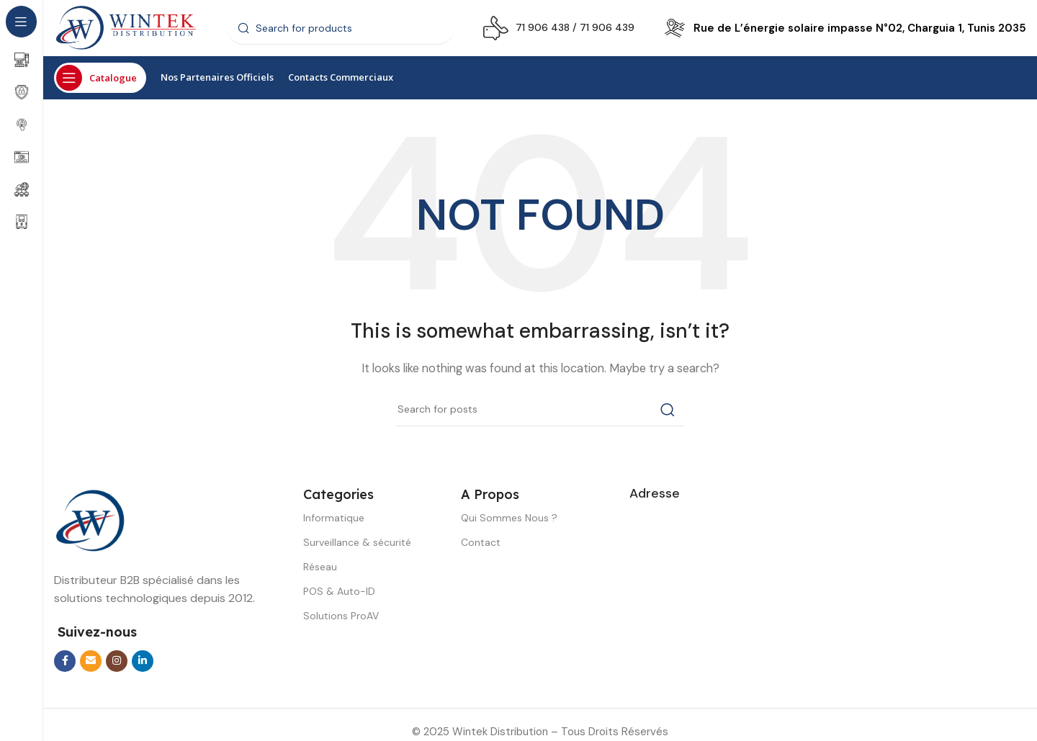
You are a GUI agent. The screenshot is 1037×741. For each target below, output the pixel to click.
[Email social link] (91, 662)
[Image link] (90, 520)
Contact (480, 542)
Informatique (333, 518)
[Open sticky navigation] (100, 79)
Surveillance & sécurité (357, 542)
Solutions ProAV (341, 617)
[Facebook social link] (65, 662)
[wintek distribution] (827, 603)
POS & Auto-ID (339, 592)
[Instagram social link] (116, 662)
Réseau (320, 568)
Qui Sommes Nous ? (509, 518)
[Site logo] (126, 28)
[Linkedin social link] (142, 662)
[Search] (340, 28)
